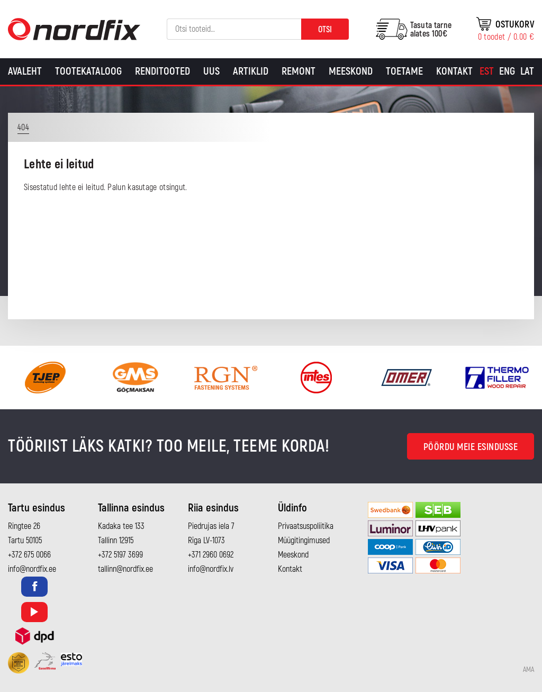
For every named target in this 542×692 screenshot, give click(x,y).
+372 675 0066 (29, 555)
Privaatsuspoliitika (305, 526)
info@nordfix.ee (32, 569)
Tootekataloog (88, 71)
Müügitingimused (304, 540)
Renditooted (162, 71)
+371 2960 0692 (210, 555)
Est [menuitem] (487, 71)
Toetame (404, 71)
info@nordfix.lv (210, 569)
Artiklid (250, 71)
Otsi (325, 29)
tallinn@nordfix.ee (125, 569)
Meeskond (351, 71)
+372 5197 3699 (120, 555)
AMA (528, 669)
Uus (211, 71)
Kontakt (454, 71)
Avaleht (25, 71)
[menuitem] (487, 71)
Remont (298, 71)
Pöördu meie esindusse (470, 447)
